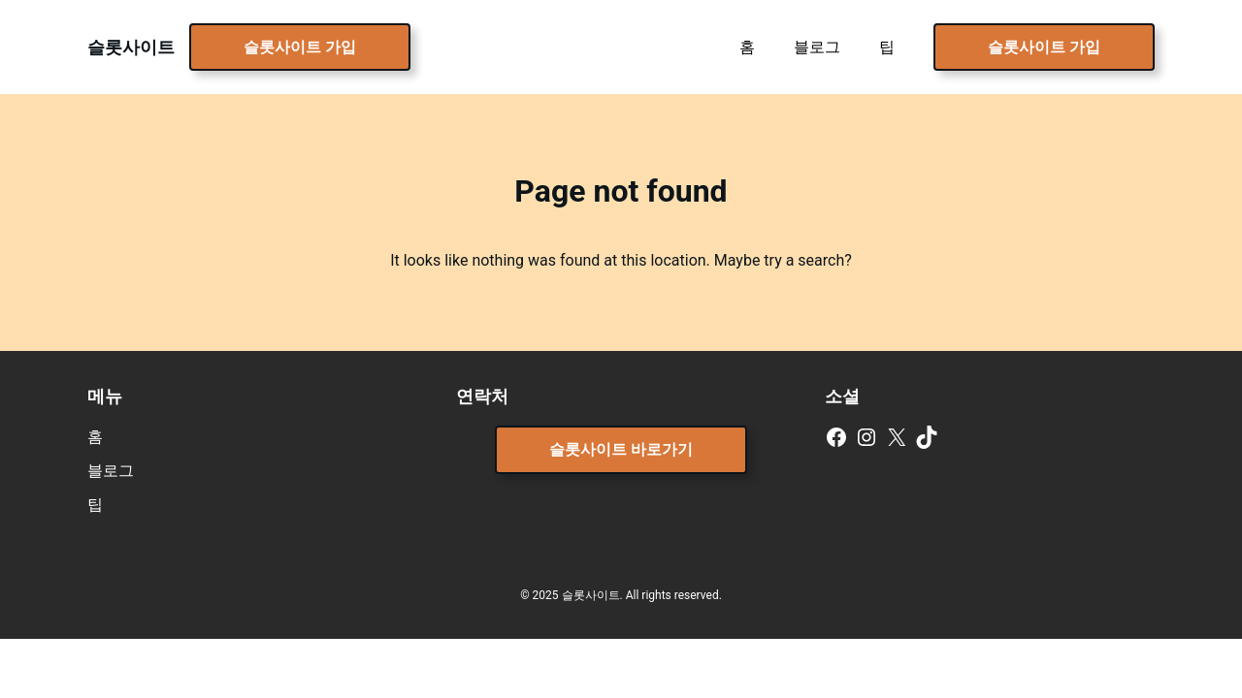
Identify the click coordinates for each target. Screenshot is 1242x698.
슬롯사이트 (131, 47)
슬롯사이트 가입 (300, 47)
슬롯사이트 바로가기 (621, 449)
